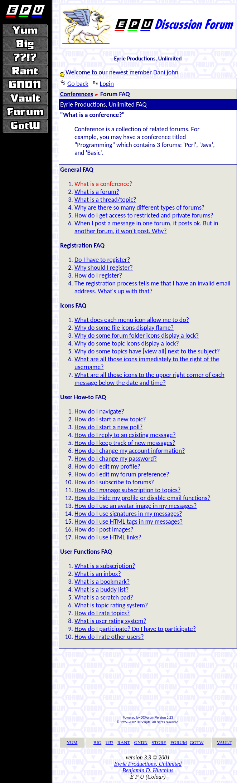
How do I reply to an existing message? (125, 435)
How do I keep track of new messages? (124, 443)
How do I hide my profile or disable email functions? (142, 498)
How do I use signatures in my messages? (128, 514)
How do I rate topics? (102, 613)
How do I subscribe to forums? (114, 482)
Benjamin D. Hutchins (148, 770)
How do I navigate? (99, 411)
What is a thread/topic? (105, 200)
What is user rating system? (110, 621)
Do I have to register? (102, 260)
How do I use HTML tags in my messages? (128, 521)
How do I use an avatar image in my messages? (135, 506)
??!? (109, 742)
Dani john (165, 72)
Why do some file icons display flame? (124, 328)
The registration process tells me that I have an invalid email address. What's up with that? (152, 287)
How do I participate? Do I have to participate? (135, 629)
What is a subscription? (104, 566)
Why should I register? (103, 267)
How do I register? (98, 275)
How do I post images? (104, 529)
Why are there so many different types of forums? (139, 207)
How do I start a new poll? (108, 427)
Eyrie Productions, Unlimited (148, 764)
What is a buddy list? (101, 589)
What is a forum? (96, 192)
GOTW (197, 742)
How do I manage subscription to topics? (127, 490)
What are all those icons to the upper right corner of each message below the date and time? (149, 379)
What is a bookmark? (102, 582)
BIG (97, 742)
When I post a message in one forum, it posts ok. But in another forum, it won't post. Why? (146, 227)
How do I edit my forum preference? (121, 474)
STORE (159, 742)
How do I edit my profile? (107, 466)
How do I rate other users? (109, 637)
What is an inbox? (97, 574)
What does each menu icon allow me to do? (131, 320)
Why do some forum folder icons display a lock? (136, 335)
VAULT (224, 742)
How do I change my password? (115, 459)
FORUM (178, 742)
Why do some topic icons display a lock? (126, 343)
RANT (123, 742)
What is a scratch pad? (103, 597)
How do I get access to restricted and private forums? (143, 215)
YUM (72, 742)
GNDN (141, 742)
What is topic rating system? (111, 605)
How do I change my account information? (129, 451)
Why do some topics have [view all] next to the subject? (147, 351)
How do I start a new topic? (110, 419)
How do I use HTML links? (107, 537)
